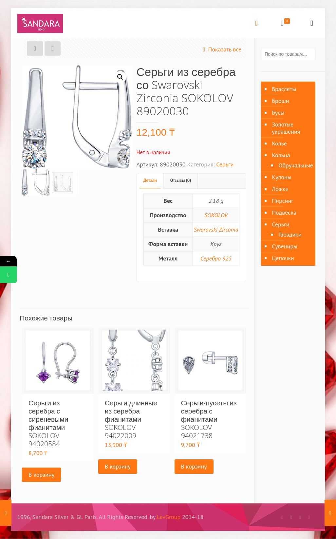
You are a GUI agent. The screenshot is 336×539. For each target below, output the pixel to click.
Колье (279, 143)
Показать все (220, 49)
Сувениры (284, 246)
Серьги (224, 164)
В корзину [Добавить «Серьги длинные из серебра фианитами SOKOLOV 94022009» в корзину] (118, 466)
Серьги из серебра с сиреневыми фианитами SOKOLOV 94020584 (48, 423)
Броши (280, 101)
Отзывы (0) (180, 180)
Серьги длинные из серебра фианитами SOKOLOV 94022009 (131, 419)
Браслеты (284, 89)
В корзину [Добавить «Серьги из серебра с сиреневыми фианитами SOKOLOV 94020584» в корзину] (41, 474)
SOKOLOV (216, 215)
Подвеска (284, 212)
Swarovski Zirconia (216, 229)
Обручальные (293, 165)
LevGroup (168, 517)
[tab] (150, 180)
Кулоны (281, 177)
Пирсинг (282, 200)
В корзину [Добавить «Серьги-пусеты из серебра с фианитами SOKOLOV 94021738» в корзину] (194, 466)
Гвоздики (290, 234)
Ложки (280, 189)
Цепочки (283, 258)
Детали (150, 180)
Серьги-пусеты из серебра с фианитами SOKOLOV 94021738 (209, 419)
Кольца (281, 155)
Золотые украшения (286, 128)
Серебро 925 (216, 258)
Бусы (278, 112)
